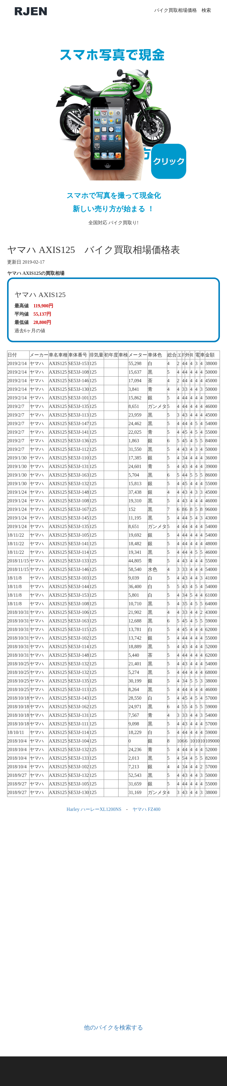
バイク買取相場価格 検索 (182, 10)
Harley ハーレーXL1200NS (94, 809)
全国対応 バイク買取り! (113, 129)
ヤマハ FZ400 (146, 809)
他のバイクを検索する (113, 1027)
